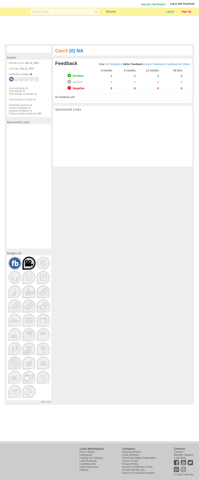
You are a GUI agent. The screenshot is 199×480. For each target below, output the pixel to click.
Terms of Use (130, 460)
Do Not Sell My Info (133, 469)
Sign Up (186, 11)
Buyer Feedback (154, 64)
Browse (111, 11)
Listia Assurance (89, 466)
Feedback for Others (178, 64)
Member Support (183, 454)
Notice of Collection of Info (137, 466)
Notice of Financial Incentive (138, 472)
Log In (170, 11)
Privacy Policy (130, 463)
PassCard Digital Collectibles (139, 457)
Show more (46, 402)
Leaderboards (88, 463)
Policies (84, 469)
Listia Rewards (88, 460)
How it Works (87, 451)
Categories (86, 454)
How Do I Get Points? (153, 4)
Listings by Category (91, 457)
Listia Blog (180, 457)
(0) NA (76, 50)
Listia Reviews (130, 454)
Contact (178, 451)
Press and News (131, 451)
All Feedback (113, 64)
